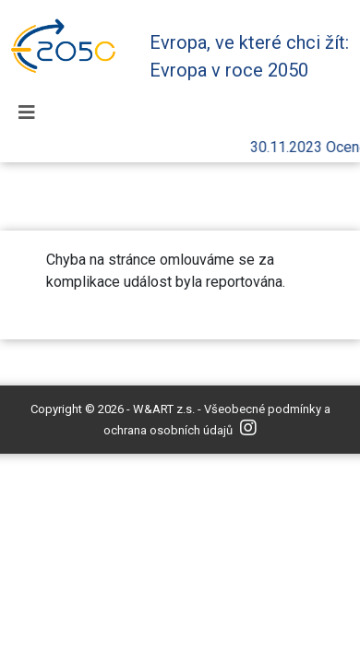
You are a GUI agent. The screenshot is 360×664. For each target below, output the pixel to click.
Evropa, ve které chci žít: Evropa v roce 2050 (249, 56)
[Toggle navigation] (26, 112)
